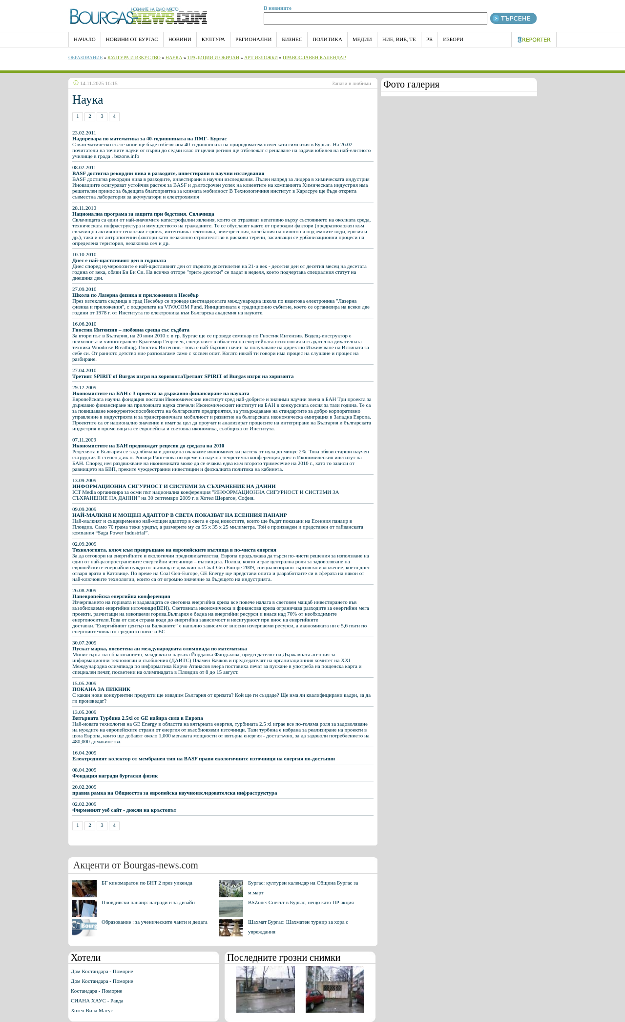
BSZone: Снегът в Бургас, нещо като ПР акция (301, 902)
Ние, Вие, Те (399, 39)
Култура (213, 39)
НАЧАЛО (85, 39)
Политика (327, 39)
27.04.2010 (182, 373)
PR (429, 39)
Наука (174, 57)
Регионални (253, 39)
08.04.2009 (115, 772)
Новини (179, 39)
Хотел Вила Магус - (93, 1010)
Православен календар (314, 57)
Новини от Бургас (132, 39)
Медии (362, 39)
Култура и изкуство (134, 57)
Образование (85, 57)
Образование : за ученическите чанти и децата (155, 922)
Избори (453, 39)
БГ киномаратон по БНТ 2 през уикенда (147, 883)
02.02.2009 (124, 807)
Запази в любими (351, 83)
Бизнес (292, 39)
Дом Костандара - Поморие (102, 971)
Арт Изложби (261, 57)
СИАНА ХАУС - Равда (97, 1000)
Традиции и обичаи (213, 57)
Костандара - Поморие (96, 991)
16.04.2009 (203, 755)
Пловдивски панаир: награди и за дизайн (148, 902)
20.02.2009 (174, 790)
